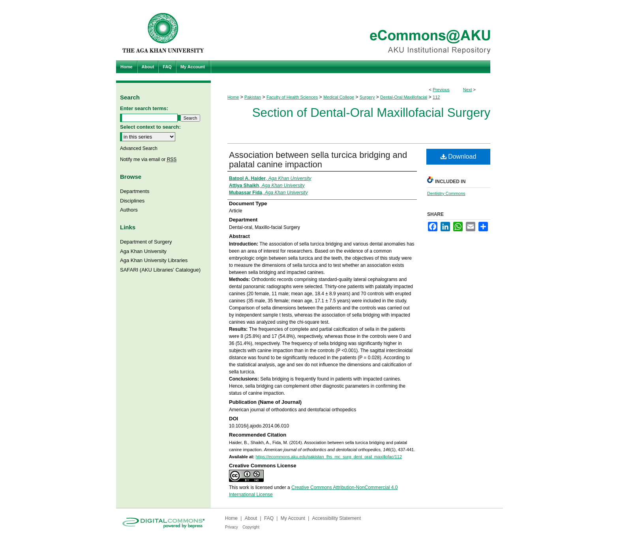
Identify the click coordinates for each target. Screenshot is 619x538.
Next (467, 89)
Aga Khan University (143, 251)
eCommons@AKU (357, 30)
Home (233, 97)
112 (436, 97)
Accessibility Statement (336, 518)
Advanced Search (139, 148)
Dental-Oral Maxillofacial (403, 97)
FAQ (269, 518)
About (251, 518)
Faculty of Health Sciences (292, 97)
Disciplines (132, 201)
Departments (134, 191)
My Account (293, 518)
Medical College (338, 97)
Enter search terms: (144, 108)
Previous (441, 89)
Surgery (367, 97)
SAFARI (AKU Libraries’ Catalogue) (160, 270)
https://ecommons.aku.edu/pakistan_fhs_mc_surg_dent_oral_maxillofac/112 (328, 456)
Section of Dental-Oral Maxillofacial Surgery (371, 113)
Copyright (250, 527)
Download (458, 156)
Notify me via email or (148, 159)
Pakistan (252, 97)
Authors (129, 210)
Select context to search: (150, 127)
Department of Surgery (146, 242)
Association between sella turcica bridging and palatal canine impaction (318, 159)
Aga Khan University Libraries (154, 260)
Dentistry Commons (446, 193)
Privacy (231, 527)
